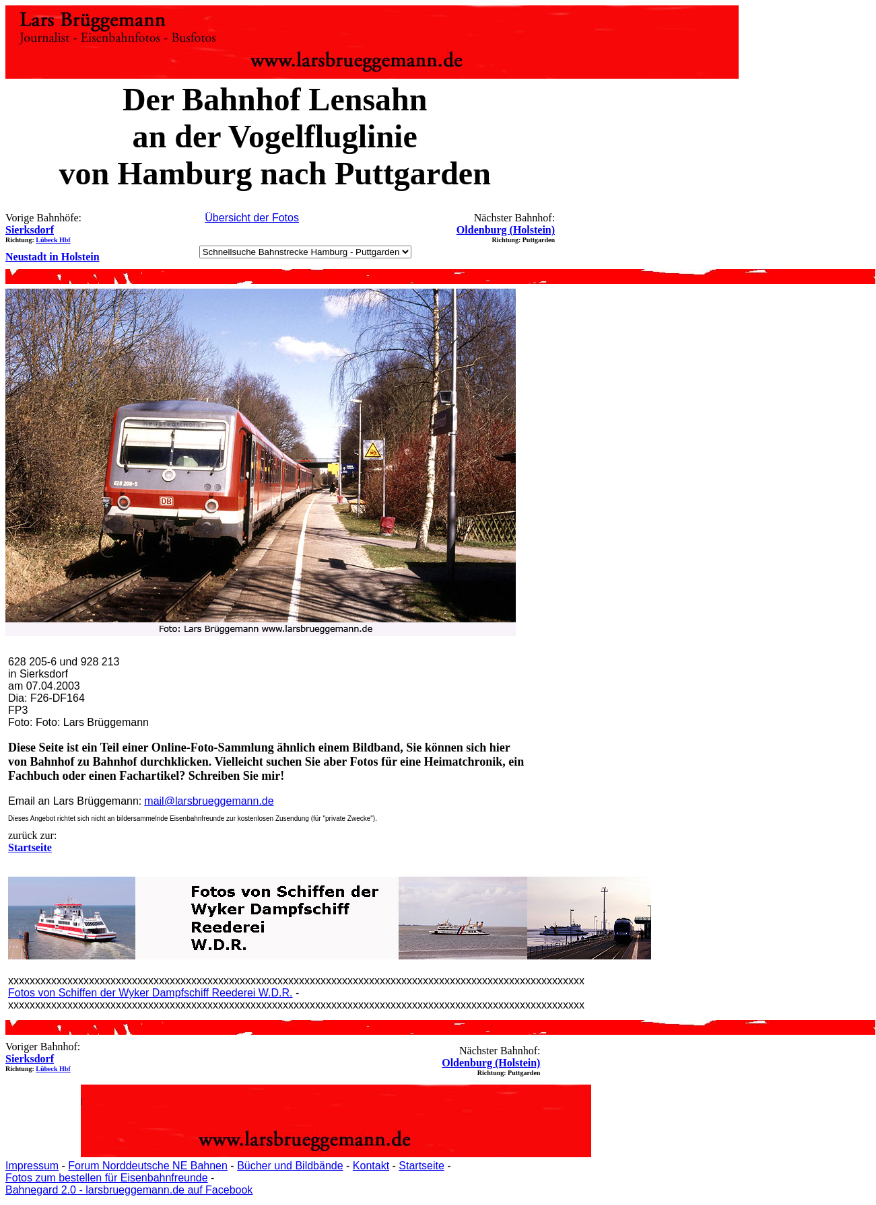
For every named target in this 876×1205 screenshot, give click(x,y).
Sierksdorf (29, 229)
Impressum (32, 1165)
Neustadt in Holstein (52, 256)
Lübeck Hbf (53, 240)
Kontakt (371, 1165)
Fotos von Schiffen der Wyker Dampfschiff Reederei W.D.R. (150, 992)
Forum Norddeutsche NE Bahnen (148, 1165)
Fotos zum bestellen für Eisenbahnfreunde (106, 1177)
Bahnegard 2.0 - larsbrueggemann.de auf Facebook (128, 1190)
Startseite (421, 1165)
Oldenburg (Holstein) (506, 229)
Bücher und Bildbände (290, 1165)
